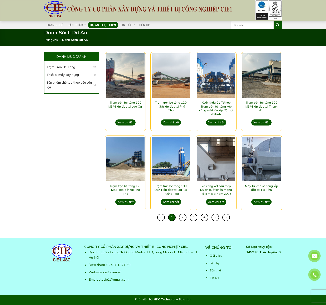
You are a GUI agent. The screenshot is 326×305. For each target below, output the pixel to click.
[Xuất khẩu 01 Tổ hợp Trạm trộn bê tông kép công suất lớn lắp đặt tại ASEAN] (216, 75)
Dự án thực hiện (103, 25)
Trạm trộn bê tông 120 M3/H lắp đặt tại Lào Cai (125, 104)
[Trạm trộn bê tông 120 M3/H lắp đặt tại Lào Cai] (125, 75)
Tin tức (127, 25)
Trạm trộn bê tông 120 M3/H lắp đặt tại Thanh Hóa (261, 106)
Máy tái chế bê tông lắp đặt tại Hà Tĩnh (261, 188)
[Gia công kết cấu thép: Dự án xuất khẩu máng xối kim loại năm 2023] (216, 159)
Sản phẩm (77, 25)
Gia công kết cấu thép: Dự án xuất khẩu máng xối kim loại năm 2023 (216, 190)
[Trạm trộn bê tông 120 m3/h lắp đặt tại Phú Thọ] (171, 75)
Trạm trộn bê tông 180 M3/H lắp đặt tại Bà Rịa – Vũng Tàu (171, 190)
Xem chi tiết (125, 122)
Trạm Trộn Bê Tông (61, 67)
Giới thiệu (216, 255)
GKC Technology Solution (172, 299)
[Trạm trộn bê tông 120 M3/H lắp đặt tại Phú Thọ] (125, 159)
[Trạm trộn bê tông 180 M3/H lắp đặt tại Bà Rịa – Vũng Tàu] (171, 159)
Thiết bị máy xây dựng (63, 75)
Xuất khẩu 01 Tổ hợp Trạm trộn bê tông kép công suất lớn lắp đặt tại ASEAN (216, 108)
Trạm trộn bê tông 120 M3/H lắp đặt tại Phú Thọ (125, 190)
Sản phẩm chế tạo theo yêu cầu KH (69, 84)
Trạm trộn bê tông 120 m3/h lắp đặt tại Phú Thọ (171, 106)
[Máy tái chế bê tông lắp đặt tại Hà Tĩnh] (261, 159)
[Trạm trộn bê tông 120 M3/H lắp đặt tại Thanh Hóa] (261, 75)
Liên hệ (144, 25)
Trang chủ (54, 25)
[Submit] (278, 25)
